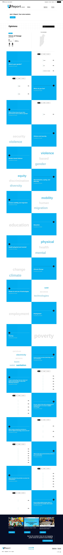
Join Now (12, 17)
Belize (28, 7)
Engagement (6, 551)
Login (60, 551)
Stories (52, 7)
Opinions (45, 7)
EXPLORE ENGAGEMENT (47, 540)
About (3, 551)
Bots (10, 551)
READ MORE (12, 532)
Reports (13, 551)
